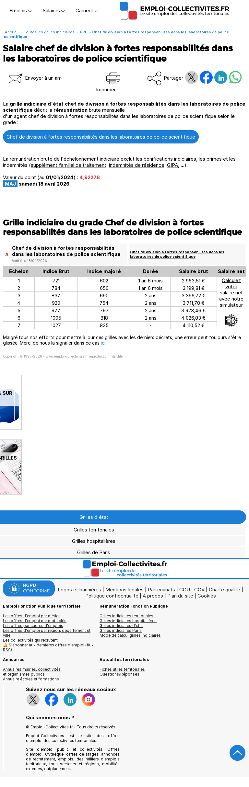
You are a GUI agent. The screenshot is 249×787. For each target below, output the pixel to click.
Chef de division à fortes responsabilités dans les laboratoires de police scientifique (100, 137)
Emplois (20, 10)
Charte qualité (224, 590)
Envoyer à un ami (35, 78)
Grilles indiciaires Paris (121, 630)
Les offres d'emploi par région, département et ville (46, 633)
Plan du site (180, 596)
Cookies (206, 596)
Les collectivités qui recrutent (30, 640)
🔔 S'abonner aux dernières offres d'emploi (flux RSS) (48, 647)
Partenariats (161, 590)
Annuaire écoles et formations (31, 679)
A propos (153, 596)
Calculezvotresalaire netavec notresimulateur (231, 302)
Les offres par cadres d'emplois (33, 625)
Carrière (87, 10)
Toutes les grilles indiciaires (49, 32)
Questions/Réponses (119, 674)
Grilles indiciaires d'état (121, 625)
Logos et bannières (79, 590)
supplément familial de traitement (68, 165)
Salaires (53, 10)
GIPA (172, 165)
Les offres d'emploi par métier (31, 615)
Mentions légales (124, 590)
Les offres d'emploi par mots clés (34, 620)
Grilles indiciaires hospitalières (128, 620)
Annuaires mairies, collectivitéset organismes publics (32, 672)
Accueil (11, 32)
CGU (184, 590)
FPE (83, 32)
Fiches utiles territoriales (122, 669)
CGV (199, 590)
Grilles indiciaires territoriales (126, 615)
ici (103, 343)
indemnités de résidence (136, 165)
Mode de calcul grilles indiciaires (130, 635)
